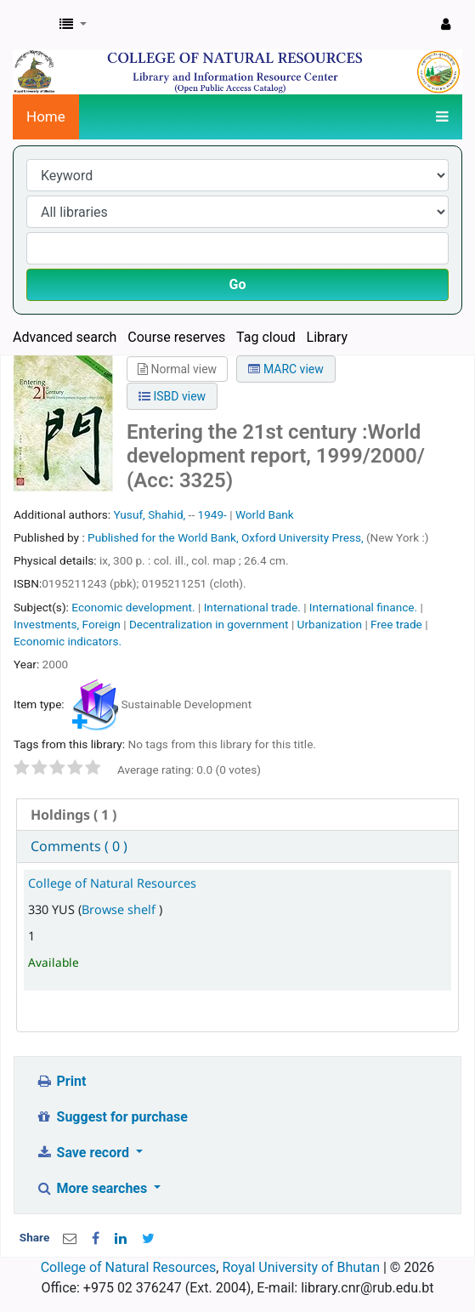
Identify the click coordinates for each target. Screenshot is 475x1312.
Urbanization (329, 624)
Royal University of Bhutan (301, 1267)
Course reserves (176, 337)
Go (237, 284)
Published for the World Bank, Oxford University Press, (227, 537)
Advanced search (64, 337)
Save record (84, 1152)
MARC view (285, 369)
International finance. (363, 607)
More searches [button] (93, 1188)
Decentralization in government (209, 624)
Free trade (396, 624)
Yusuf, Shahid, (149, 514)
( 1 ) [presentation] (73, 814)
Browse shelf (120, 909)
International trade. (252, 607)
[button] (73, 25)
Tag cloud (266, 337)
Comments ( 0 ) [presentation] (79, 846)
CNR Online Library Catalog (31, 25)
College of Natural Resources (112, 883)
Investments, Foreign (67, 624)
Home (45, 116)
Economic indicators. (68, 641)
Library (327, 337)
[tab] (237, 815)
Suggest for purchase (112, 1117)
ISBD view (172, 396)
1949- (212, 514)
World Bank (264, 514)
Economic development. (133, 607)
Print (61, 1081)
